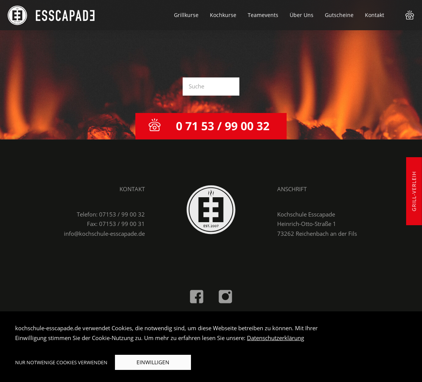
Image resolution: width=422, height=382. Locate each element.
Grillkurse (186, 15)
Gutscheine (339, 15)
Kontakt (374, 15)
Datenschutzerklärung (275, 338)
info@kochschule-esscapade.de (104, 233)
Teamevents (263, 15)
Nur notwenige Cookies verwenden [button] (61, 362)
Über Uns (301, 15)
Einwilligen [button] (153, 362)
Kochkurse (223, 15)
